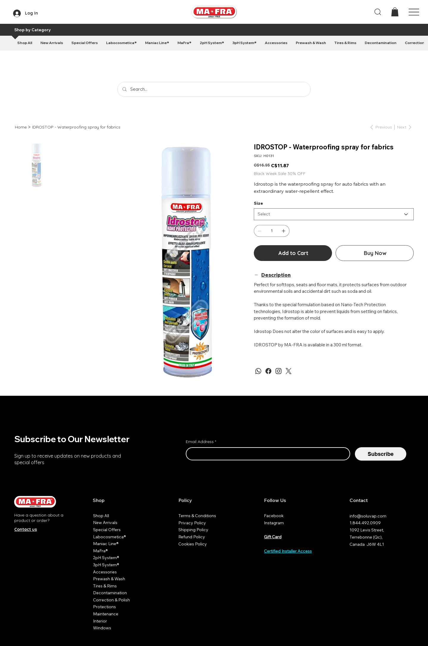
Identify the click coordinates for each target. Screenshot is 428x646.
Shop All (101, 515)
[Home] (21, 127)
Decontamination (110, 592)
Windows (102, 628)
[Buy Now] (375, 253)
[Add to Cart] (293, 253)
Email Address (201, 442)
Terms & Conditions (197, 515)
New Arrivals (105, 522)
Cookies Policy (192, 544)
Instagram (274, 522)
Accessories (105, 572)
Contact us (25, 529)
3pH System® (106, 564)
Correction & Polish (111, 600)
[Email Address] (266, 454)
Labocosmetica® (109, 536)
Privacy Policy (192, 522)
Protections (104, 606)
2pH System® (106, 557)
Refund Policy (191, 536)
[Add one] (283, 231)
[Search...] (214, 89)
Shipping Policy (193, 529)
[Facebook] (268, 371)
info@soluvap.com (368, 516)
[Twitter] (288, 371)
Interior (100, 621)
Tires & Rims (105, 586)
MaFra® (100, 550)
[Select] (334, 214)
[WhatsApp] (258, 371)
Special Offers (107, 529)
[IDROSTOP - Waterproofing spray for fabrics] (76, 127)
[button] (395, 11)
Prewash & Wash (109, 578)
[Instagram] (278, 371)
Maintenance (105, 614)
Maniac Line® (106, 543)
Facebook (274, 515)
